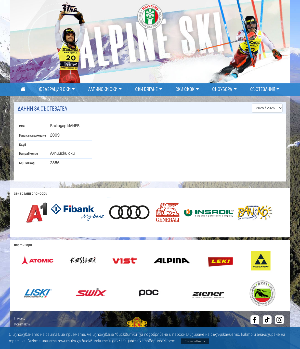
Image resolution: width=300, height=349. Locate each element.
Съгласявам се (194, 341)
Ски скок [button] (185, 89)
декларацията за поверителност (143, 341)
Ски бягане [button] (146, 89)
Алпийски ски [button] (102, 89)
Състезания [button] (262, 89)
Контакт (22, 324)
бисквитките (95, 341)
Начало (20, 318)
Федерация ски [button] (55, 89)
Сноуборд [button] (222, 89)
